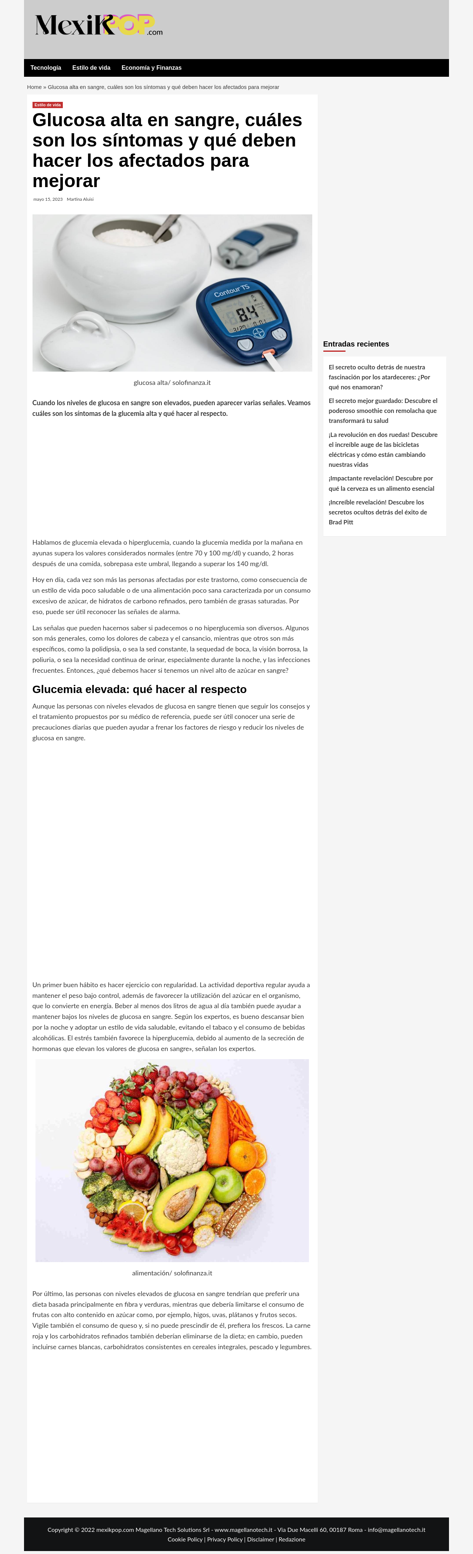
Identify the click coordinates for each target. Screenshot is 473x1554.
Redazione (292, 1541)
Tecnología (46, 68)
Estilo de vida (91, 68)
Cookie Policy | (187, 1541)
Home (35, 89)
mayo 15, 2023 (48, 201)
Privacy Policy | (227, 1541)
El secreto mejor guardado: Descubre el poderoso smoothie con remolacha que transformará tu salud (383, 413)
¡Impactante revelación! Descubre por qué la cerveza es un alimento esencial (382, 486)
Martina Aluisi (80, 201)
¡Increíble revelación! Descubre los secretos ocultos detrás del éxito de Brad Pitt (378, 514)
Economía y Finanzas (152, 68)
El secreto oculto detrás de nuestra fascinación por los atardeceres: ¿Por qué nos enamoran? (379, 379)
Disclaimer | (263, 1541)
